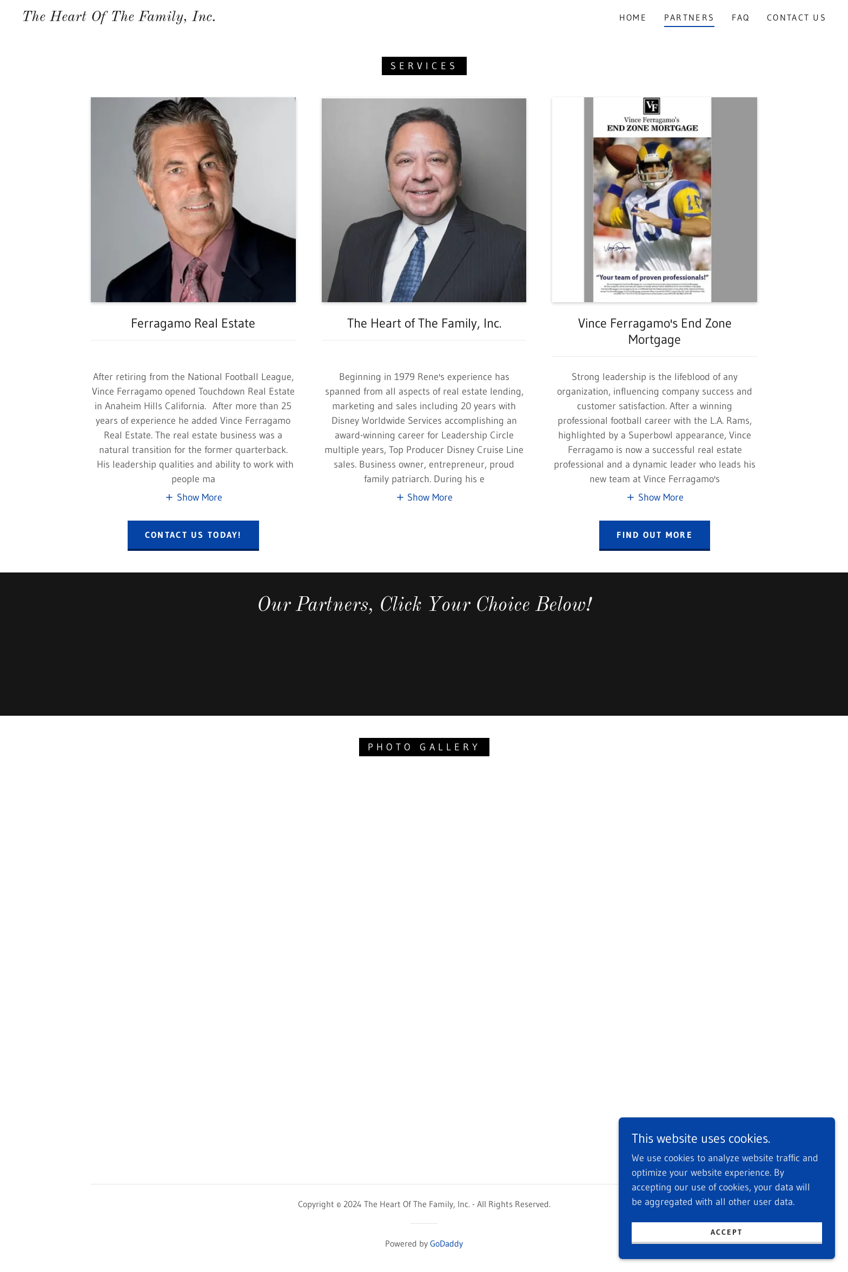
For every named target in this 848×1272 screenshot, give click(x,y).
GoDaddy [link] (446, 1243)
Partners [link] (689, 17)
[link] (119, 18)
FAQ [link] (741, 17)
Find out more (655, 534)
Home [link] (633, 17)
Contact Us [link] (796, 17)
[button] (193, 497)
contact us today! (193, 534)
